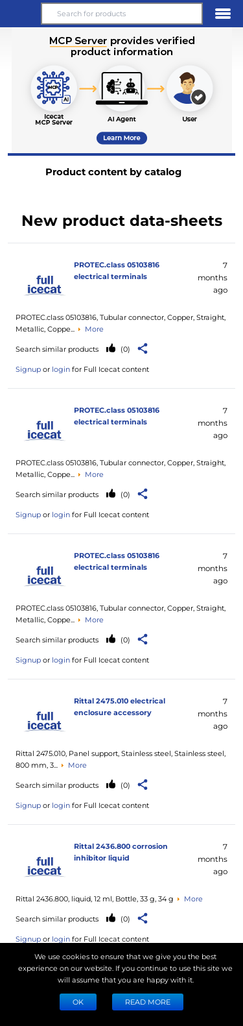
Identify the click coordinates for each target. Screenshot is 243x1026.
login (61, 369)
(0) (124, 348)
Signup (28, 369)
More (94, 328)
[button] (20, 13)
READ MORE (147, 1001)
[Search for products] (121, 13)
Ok (78, 1001)
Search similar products (57, 348)
